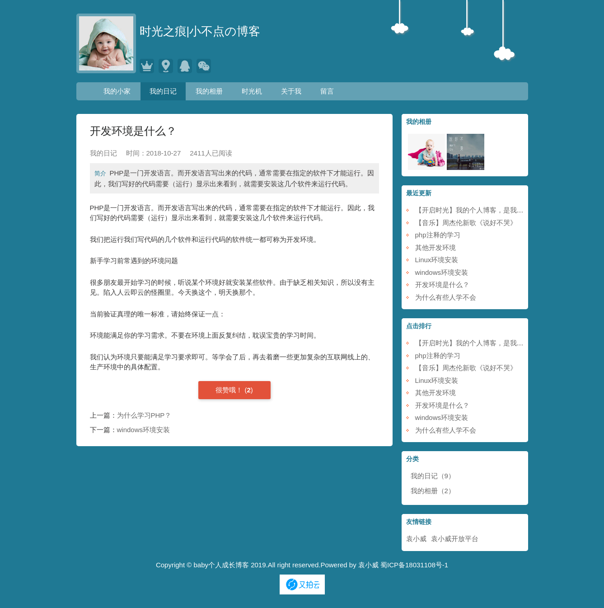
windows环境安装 (143, 430)
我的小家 (117, 91)
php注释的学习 (437, 235)
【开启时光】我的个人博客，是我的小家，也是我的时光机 (503, 210)
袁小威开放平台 (454, 538)
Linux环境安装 (437, 260)
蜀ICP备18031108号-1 (414, 565)
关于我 (291, 91)
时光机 (252, 91)
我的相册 (209, 91)
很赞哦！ (229, 390)
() (234, 390)
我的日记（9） (433, 476)
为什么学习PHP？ (144, 415)
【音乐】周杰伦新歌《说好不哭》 (466, 222)
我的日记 (163, 91)
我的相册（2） (433, 491)
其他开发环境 (435, 247)
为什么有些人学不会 (445, 297)
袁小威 (416, 538)
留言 (327, 91)
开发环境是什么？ (442, 284)
